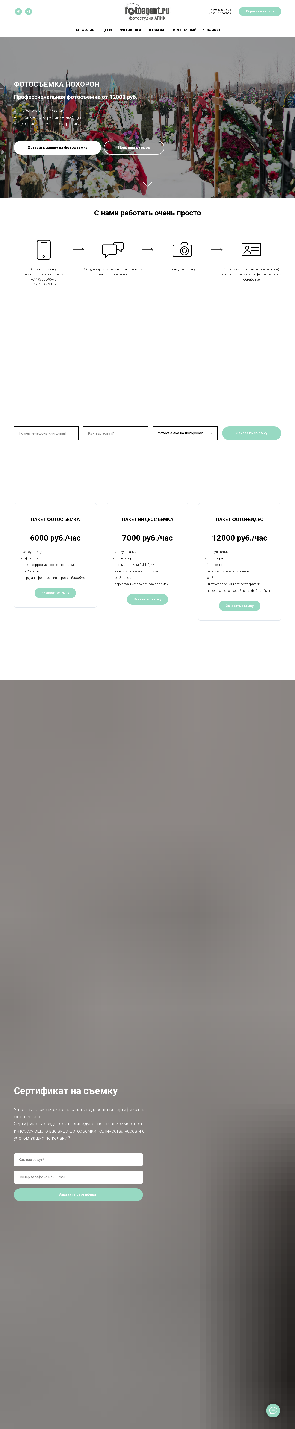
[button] (57, 148)
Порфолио (84, 30)
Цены (107, 30)
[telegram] (28, 11)
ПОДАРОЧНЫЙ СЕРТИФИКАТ (196, 30)
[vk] (18, 11)
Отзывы (156, 30)
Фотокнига (130, 30)
